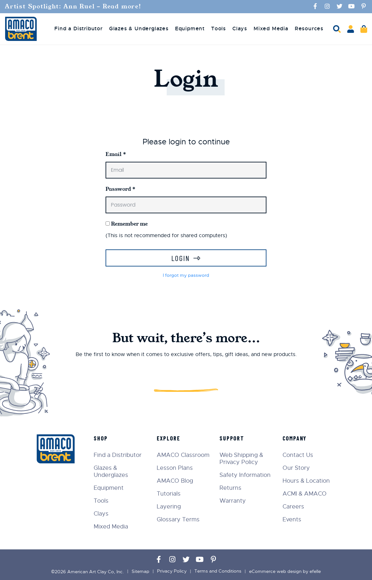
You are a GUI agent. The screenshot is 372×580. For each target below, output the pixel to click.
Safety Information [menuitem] (245, 474)
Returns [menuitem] (231, 487)
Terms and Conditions (217, 571)
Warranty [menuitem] (233, 500)
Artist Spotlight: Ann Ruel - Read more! (74, 6)
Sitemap (140, 571)
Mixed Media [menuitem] (271, 28)
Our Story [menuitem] (296, 467)
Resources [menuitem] (309, 28)
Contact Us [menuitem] (298, 454)
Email (116, 154)
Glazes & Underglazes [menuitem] (139, 28)
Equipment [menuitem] (190, 28)
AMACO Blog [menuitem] (175, 480)
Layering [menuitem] (169, 506)
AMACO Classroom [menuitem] (183, 454)
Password (120, 188)
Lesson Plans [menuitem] (175, 467)
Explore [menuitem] (169, 437)
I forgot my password (186, 275)
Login (180, 257)
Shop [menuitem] (101, 437)
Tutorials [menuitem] (169, 493)
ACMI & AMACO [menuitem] (305, 493)
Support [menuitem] (232, 437)
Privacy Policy (172, 571)
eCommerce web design (275, 571)
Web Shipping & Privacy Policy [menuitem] (242, 458)
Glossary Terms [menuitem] (178, 519)
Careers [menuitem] (293, 506)
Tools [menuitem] (218, 28)
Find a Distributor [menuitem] (78, 28)
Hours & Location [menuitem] (306, 480)
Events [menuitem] (292, 519)
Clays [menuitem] (239, 28)
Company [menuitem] (295, 437)
